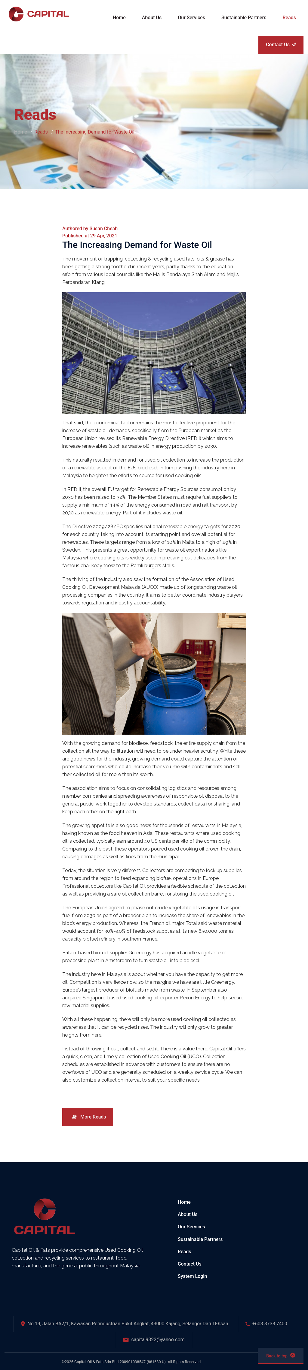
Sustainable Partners (200, 1239)
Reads (184, 1251)
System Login (192, 1276)
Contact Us (281, 44)
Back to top (280, 1355)
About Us (188, 1214)
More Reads (89, 1117)
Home (20, 132)
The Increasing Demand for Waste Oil (137, 244)
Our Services (191, 1227)
